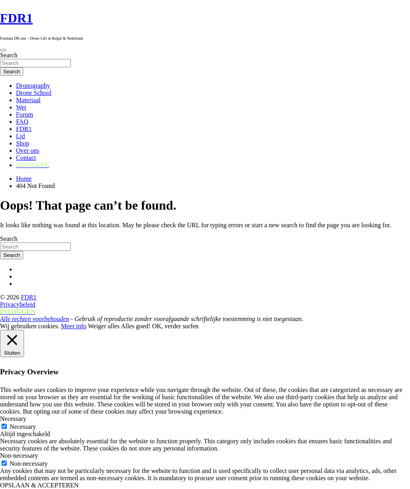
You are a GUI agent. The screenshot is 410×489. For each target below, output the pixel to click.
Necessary (23, 426)
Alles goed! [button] (136, 326)
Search (9, 55)
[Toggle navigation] (3, 50)
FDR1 (16, 18)
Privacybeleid (17, 304)
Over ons (27, 150)
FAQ (22, 121)
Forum (24, 114)
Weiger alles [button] (103, 326)
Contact (26, 157)
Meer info (73, 326)
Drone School (33, 92)
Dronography (33, 85)
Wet (21, 107)
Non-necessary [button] (19, 455)
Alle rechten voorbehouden (34, 318)
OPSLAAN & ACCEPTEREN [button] (39, 485)
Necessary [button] (13, 418)
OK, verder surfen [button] (175, 326)
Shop (22, 143)
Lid (20, 136)
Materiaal (28, 100)
